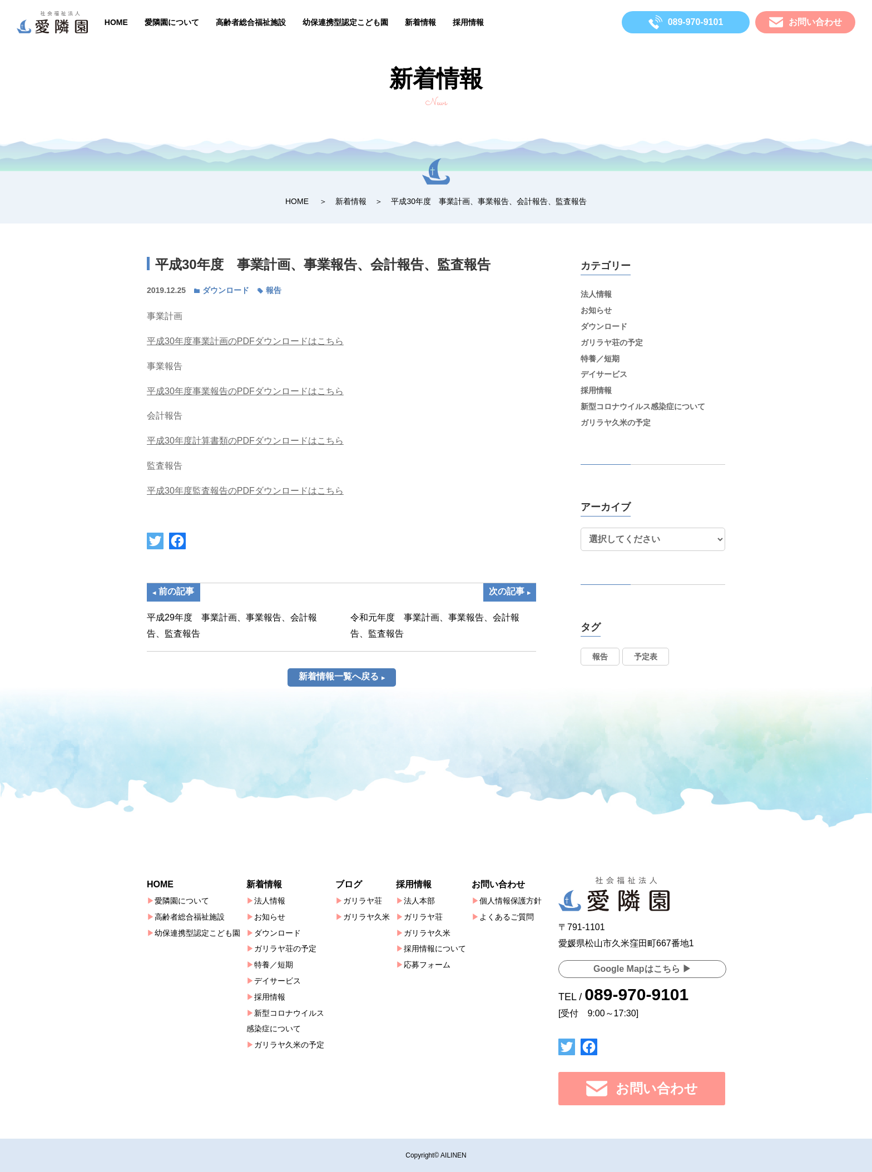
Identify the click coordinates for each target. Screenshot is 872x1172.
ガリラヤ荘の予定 (612, 342)
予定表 (645, 656)
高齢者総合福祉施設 (251, 22)
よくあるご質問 (506, 916)
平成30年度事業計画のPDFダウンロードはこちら (245, 341)
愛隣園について (172, 22)
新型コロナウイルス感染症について (643, 406)
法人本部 (419, 900)
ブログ (348, 884)
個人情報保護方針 (510, 900)
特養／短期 (600, 358)
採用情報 (468, 22)
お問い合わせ (498, 884)
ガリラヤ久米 (366, 916)
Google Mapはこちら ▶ (642, 969)
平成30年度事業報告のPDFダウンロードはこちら (245, 391)
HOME (116, 22)
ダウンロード (225, 290)
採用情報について (435, 949)
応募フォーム (427, 964)
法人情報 (596, 294)
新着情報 (420, 22)
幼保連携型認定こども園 (345, 22)
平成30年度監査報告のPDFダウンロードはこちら (245, 490)
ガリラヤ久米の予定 (616, 422)
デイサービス (604, 374)
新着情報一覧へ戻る (339, 692)
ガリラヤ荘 (362, 900)
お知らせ (596, 310)
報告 (273, 290)
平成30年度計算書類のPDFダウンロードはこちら (245, 440)
